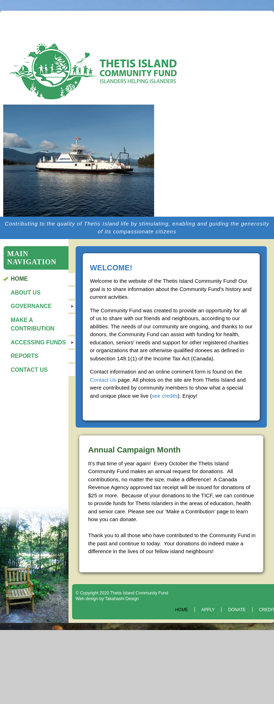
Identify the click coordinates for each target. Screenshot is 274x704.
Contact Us (29, 370)
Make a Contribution (33, 324)
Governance (31, 306)
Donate (236, 609)
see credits (165, 396)
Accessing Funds (38, 342)
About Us (26, 293)
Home (19, 279)
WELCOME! (111, 268)
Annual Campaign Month (134, 449)
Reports (24, 356)
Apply (208, 609)
